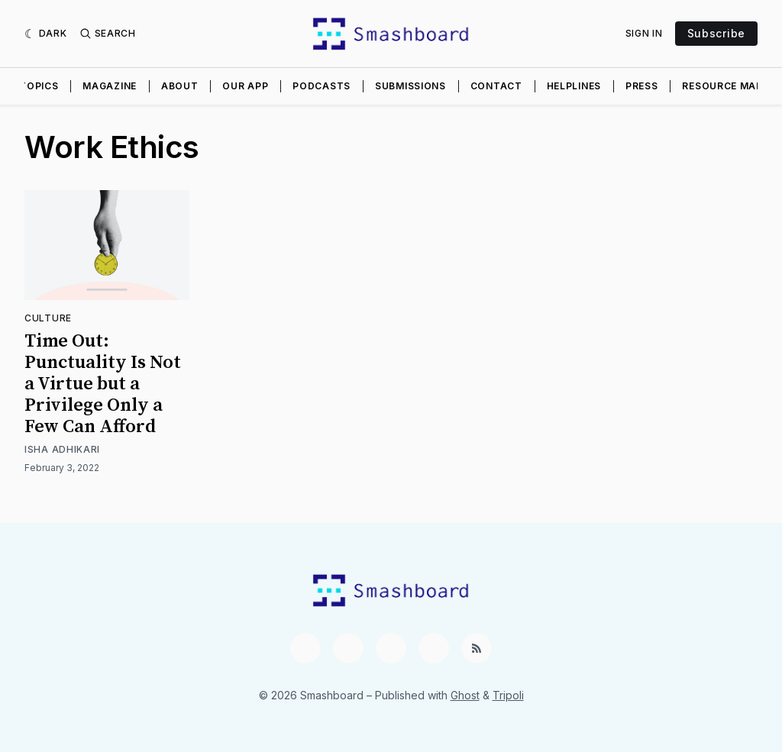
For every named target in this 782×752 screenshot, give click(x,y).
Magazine (109, 86)
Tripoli (508, 695)
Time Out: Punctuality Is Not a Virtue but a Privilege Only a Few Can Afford (102, 384)
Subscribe (716, 33)
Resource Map (722, 86)
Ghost (465, 695)
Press (641, 86)
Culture (48, 318)
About (180, 86)
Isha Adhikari (62, 449)
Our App (245, 86)
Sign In (644, 33)
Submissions (410, 86)
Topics (38, 86)
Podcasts (321, 86)
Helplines (574, 86)
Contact (496, 86)
